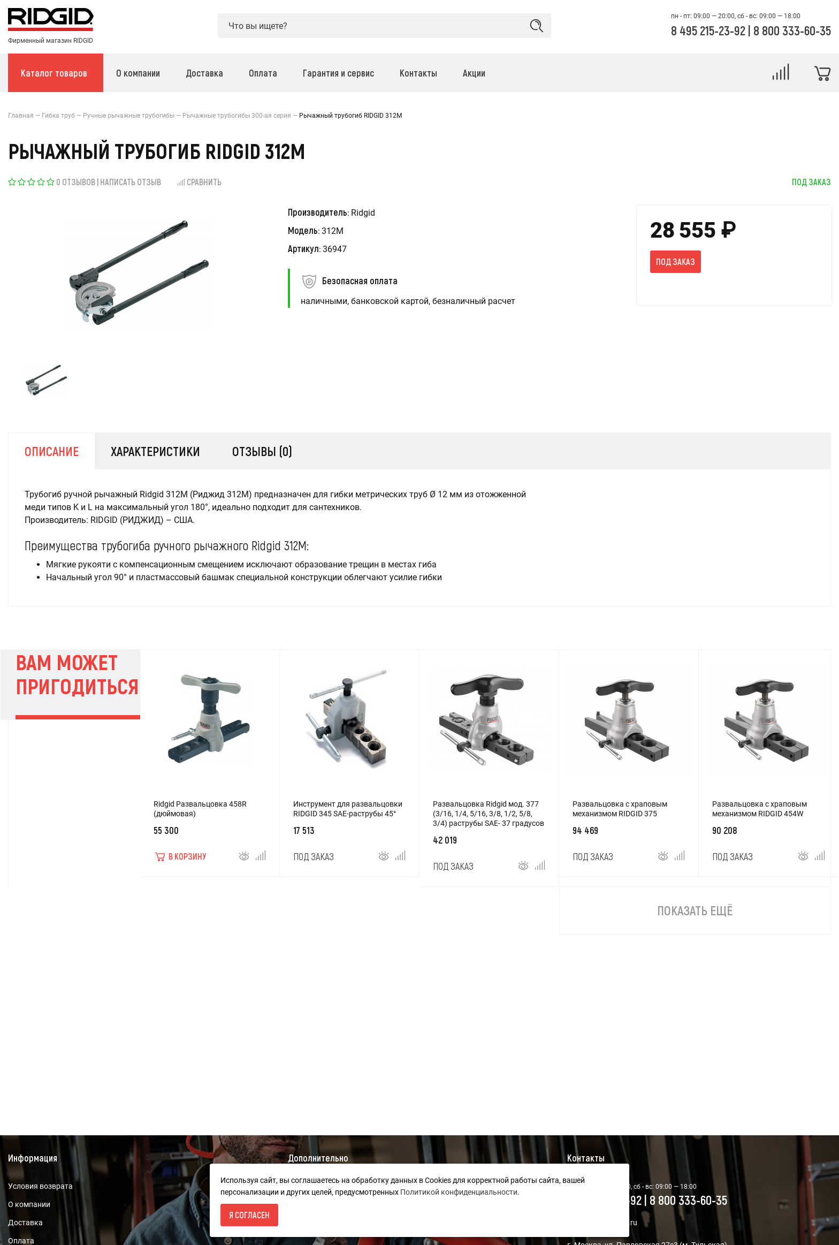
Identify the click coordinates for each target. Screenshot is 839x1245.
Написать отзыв (130, 182)
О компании (29, 1204)
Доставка (25, 1222)
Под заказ (675, 261)
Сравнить (199, 182)
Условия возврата (40, 1186)
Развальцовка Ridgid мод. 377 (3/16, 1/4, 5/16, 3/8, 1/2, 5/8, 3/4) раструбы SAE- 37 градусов (488, 814)
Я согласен (249, 1215)
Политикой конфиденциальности (458, 1192)
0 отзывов (75, 182)
